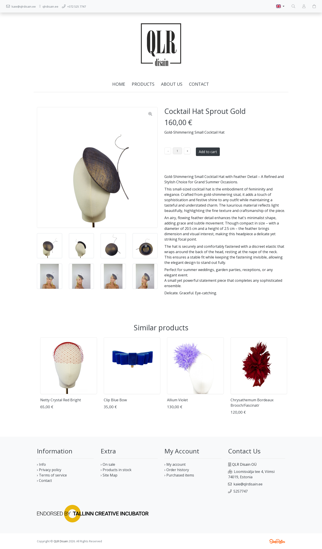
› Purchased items (179, 475)
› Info (41, 464)
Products (143, 84)
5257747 (240, 491)
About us (171, 84)
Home (118, 84)
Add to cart (208, 151)
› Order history (176, 469)
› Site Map (109, 475)
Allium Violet (177, 399)
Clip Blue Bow (115, 399)
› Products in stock (116, 469)
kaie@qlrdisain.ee (248, 484)
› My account (175, 464)
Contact (199, 84)
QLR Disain (61, 541)
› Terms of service (52, 475)
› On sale (108, 464)
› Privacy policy (49, 469)
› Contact (44, 480)
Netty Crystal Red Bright (60, 399)
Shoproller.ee (277, 541)
